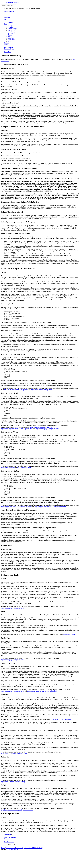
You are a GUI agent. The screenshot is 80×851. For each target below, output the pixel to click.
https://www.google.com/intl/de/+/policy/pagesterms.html (17, 428)
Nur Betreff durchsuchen (12, 8)
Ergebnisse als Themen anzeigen (30, 8)
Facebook (7, 44)
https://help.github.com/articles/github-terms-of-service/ (16, 506)
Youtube (6, 43)
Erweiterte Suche (9, 11)
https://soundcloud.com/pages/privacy (63, 719)
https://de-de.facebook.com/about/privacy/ (16, 389)
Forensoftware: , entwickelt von (21, 848)
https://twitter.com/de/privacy (25, 467)
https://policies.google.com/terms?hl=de (41, 427)
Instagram (7, 17)
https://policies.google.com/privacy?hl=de (47, 428)
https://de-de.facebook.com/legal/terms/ (42, 389)
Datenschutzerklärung (10, 837)
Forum (6, 19)
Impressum (7, 839)
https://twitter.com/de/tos (8, 467)
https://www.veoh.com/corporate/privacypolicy (14, 753)
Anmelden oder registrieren (11, 2)
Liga (5, 24)
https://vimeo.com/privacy (70, 634)
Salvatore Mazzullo (12, 849)
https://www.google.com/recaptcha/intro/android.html (42, 691)
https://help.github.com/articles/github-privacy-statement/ (51, 506)
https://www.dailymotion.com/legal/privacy (13, 781)
